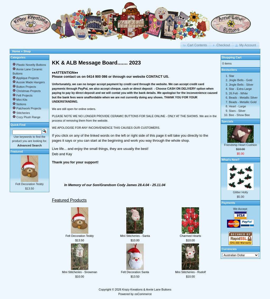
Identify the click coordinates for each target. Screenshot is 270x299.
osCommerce (143, 294)
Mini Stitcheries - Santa (135, 235)
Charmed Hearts (190, 235)
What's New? (230, 159)
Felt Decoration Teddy (80, 235)
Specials (227, 121)
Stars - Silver (237, 110)
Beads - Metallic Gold (243, 102)
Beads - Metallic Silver (243, 97)
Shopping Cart (231, 57)
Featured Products (69, 200)
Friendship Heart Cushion (240, 144)
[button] (195, 45)
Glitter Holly (240, 192)
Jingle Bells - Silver (241, 84)
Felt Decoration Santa (135, 272)
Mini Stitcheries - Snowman (79, 272)
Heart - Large (237, 106)
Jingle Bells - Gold (240, 80)
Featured (17, 151)
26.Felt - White (238, 93)
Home (16, 51)
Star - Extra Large (240, 88)
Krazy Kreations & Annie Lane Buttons (146, 289)
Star (231, 75)
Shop (27, 51)
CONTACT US (157, 77)
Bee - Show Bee (239, 115)
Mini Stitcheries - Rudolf (190, 272)
